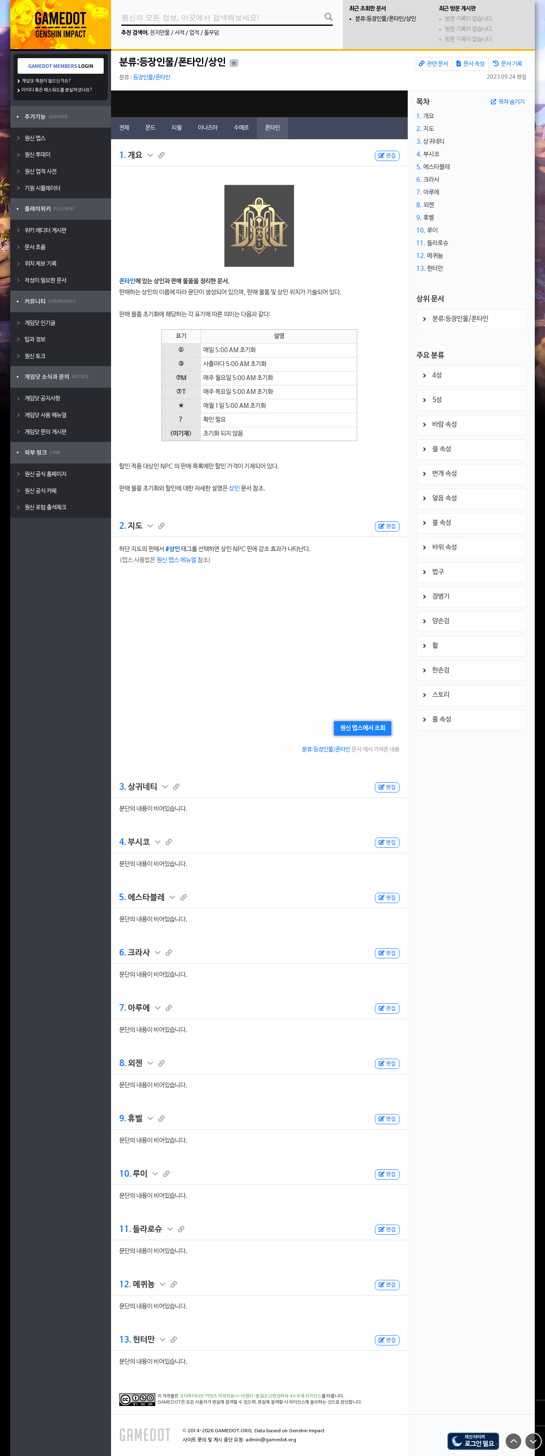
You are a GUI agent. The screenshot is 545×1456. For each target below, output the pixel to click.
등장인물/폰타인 (151, 78)
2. (122, 526)
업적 (194, 33)
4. (122, 842)
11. (125, 1229)
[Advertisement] (259, 104)
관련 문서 (433, 64)
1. (122, 155)
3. (122, 787)
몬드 (150, 128)
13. (125, 1340)
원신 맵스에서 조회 (362, 728)
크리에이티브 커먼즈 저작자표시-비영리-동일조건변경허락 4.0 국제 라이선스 (250, 1396)
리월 (177, 128)
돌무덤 (211, 33)
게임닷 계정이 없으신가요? (46, 81)
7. (122, 1008)
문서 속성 (470, 64)
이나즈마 (208, 128)
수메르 (241, 128)
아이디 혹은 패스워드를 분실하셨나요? (57, 90)
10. (125, 1174)
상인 (234, 488)
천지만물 (160, 33)
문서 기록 (507, 64)
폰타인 (272, 128)
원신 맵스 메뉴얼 (176, 560)
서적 (179, 33)
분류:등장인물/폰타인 (326, 750)
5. (122, 897)
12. (125, 1284)
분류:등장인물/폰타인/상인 (385, 19)
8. (122, 1063)
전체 (124, 128)
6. (122, 953)
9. (122, 1118)
